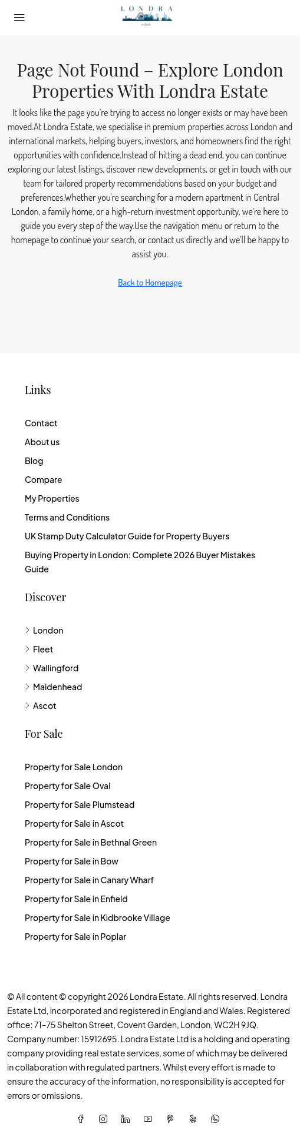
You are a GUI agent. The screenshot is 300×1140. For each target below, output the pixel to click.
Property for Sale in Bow (71, 861)
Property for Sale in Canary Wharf (89, 879)
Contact (41, 422)
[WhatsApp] (217, 1119)
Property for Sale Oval (67, 785)
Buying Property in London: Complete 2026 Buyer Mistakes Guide (140, 561)
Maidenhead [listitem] (53, 686)
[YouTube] (150, 1119)
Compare (43, 479)
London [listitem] (44, 630)
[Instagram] (105, 1119)
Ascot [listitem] (41, 705)
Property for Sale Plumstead (79, 804)
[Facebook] (83, 1119)
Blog (34, 460)
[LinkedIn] (127, 1119)
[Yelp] (195, 1119)
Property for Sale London (74, 766)
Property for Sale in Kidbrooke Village (97, 917)
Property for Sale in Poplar (75, 936)
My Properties (52, 498)
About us (42, 441)
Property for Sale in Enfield (76, 898)
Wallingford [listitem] (51, 667)
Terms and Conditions (67, 517)
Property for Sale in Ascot (74, 823)
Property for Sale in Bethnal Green (91, 842)
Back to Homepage (150, 282)
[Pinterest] (172, 1119)
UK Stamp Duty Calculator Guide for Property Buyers (127, 536)
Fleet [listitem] (39, 649)
